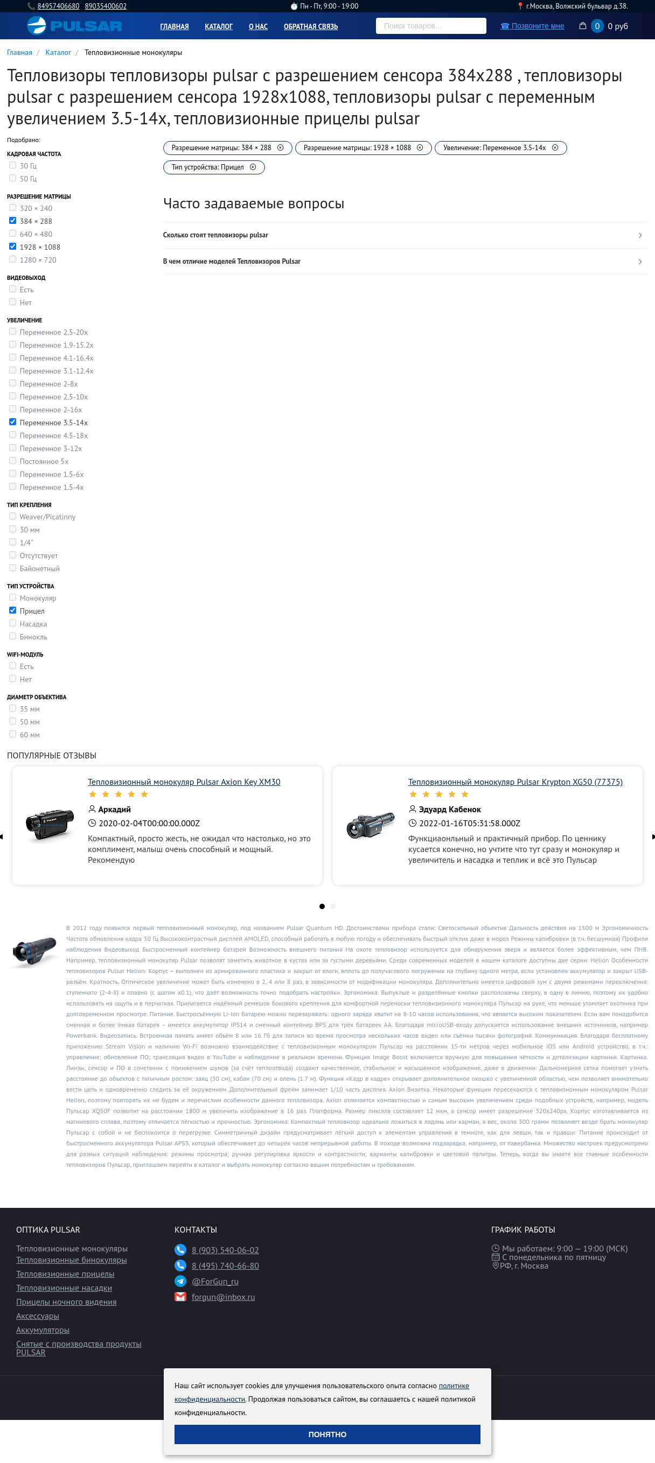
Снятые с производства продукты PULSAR (79, 1348)
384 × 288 (36, 221)
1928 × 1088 (40, 247)
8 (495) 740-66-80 (225, 1265)
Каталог (219, 26)
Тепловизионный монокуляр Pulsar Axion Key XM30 (184, 781)
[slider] (199, 794)
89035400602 (106, 6)
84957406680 (58, 6)
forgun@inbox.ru (223, 1296)
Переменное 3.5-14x (54, 422)
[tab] (405, 235)
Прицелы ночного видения (66, 1301)
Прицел (32, 611)
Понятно (328, 1434)
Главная (175, 26)
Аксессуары (37, 1315)
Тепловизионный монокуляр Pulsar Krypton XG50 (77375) (515, 781)
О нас (258, 26)
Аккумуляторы (42, 1329)
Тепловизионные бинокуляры (71, 1259)
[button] (405, 235)
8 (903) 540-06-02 (225, 1249)
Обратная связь (311, 26)
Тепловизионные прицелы (65, 1273)
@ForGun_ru (215, 1281)
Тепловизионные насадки (64, 1287)
